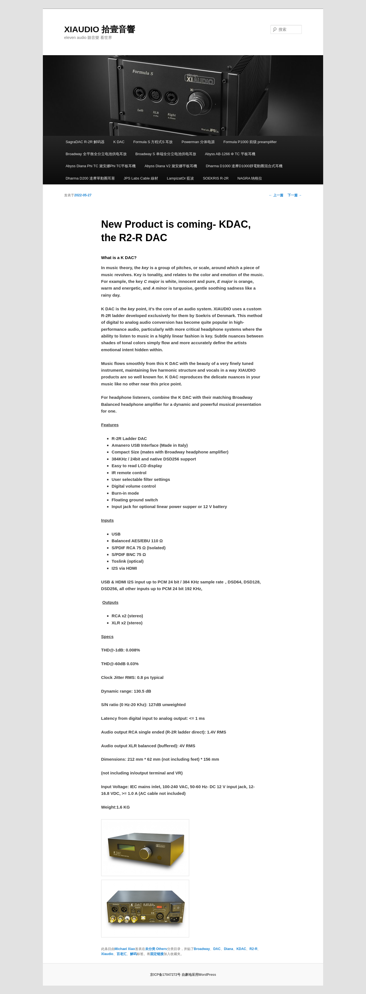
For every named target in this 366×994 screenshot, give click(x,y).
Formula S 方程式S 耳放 (153, 142)
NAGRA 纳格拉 (249, 178)
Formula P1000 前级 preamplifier (250, 142)
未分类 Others (156, 949)
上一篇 (276, 195)
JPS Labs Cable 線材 (141, 178)
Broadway (202, 949)
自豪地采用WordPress (199, 975)
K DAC (118, 142)
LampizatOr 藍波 (180, 178)
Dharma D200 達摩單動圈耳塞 (90, 178)
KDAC (241, 949)
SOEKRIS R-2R (216, 178)
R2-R (253, 949)
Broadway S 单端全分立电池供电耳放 (165, 154)
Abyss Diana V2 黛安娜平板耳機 (171, 166)
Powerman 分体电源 (198, 142)
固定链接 (157, 954)
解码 (133, 954)
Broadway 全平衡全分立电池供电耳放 (96, 154)
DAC (217, 949)
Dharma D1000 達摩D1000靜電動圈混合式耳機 (244, 166)
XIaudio (107, 954)
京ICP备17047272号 (165, 975)
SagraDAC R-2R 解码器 (85, 142)
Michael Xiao (125, 949)
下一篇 (295, 195)
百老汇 (122, 954)
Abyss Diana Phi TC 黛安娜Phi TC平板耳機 (101, 166)
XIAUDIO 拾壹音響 (99, 29)
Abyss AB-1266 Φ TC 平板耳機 (230, 154)
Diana (228, 949)
